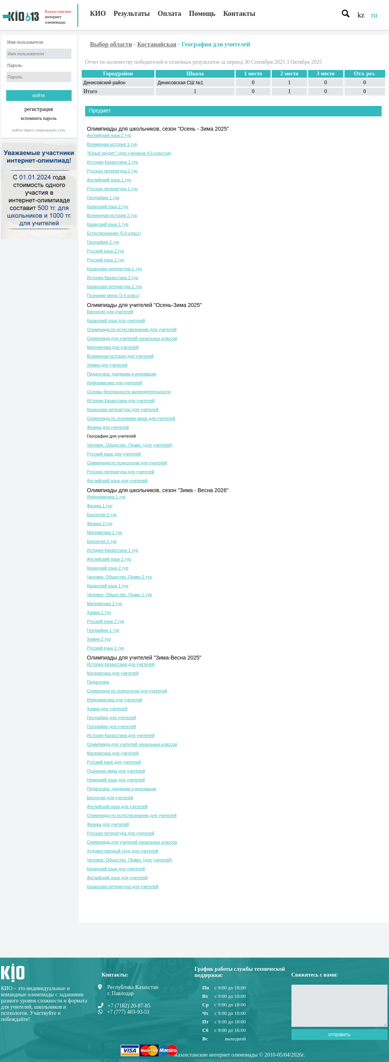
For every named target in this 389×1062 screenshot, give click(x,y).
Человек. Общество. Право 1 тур (119, 594)
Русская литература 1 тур (112, 188)
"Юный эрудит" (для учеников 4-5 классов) (129, 153)
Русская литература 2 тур (112, 171)
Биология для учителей (110, 311)
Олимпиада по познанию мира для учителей (131, 418)
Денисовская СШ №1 (180, 82)
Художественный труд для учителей (122, 851)
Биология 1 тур (102, 541)
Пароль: (15, 65)
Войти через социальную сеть (38, 130)
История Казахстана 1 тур (112, 162)
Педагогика (98, 682)
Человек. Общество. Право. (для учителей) (130, 445)
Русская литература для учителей (120, 471)
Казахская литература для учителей (123, 409)
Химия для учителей (107, 365)
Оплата (169, 13)
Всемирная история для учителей (120, 356)
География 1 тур (103, 197)
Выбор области (111, 44)
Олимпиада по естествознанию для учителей (132, 329)
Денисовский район (105, 82)
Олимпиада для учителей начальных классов (132, 338)
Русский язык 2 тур (105, 251)
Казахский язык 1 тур (108, 224)
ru (374, 15)
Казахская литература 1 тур (114, 268)
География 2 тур (103, 242)
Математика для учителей (113, 347)
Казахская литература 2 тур (114, 286)
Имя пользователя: (25, 42)
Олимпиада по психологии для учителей (127, 462)
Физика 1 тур (100, 505)
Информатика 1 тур (106, 496)
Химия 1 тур (99, 612)
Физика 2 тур (100, 523)
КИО (98, 13)
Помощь (202, 13)
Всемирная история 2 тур (112, 215)
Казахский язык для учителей (116, 320)
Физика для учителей (108, 427)
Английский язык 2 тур (109, 135)
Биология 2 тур (102, 514)
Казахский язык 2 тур (108, 206)
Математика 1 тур (104, 532)
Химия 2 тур (99, 639)
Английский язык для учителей (117, 480)
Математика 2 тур (104, 603)
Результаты (132, 13)
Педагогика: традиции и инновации (121, 374)
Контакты (239, 13)
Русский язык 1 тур (105, 259)
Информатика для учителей (114, 382)
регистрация (38, 109)
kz (361, 15)
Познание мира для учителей (116, 771)
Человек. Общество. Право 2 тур (119, 576)
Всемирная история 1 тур (112, 144)
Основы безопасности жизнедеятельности (129, 391)
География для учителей (111, 436)
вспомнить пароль (39, 118)
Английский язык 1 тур (109, 179)
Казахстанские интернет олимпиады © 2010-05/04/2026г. (239, 1055)
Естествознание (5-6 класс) (114, 233)
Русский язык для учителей (114, 454)
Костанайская (156, 44)
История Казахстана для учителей (121, 400)
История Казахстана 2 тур (112, 277)
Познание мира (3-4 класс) (113, 295)
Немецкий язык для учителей (116, 779)
